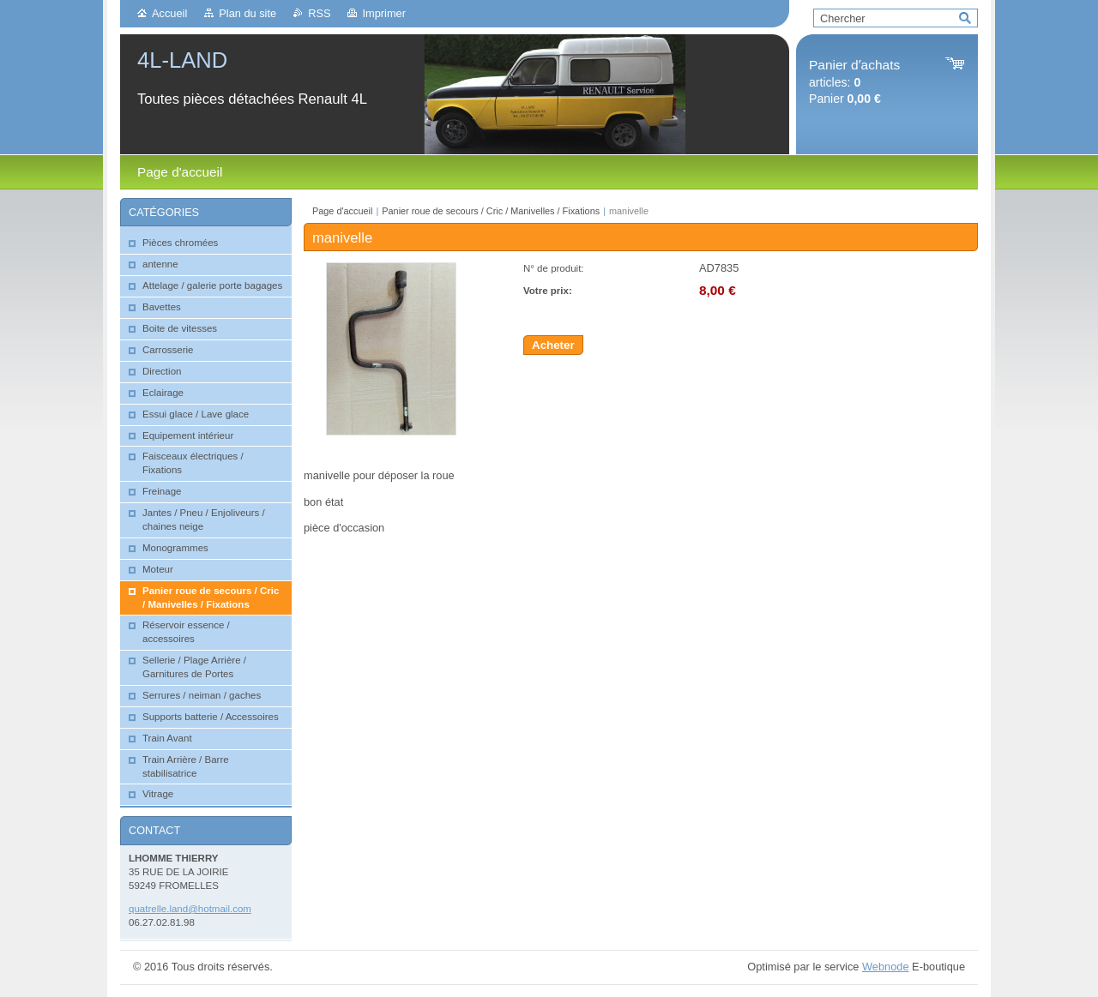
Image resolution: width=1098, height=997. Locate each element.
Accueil (169, 13)
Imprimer (383, 13)
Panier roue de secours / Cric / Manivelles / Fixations (491, 211)
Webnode (885, 966)
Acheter (553, 345)
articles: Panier (854, 81)
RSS (319, 13)
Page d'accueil (342, 211)
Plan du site (247, 13)
